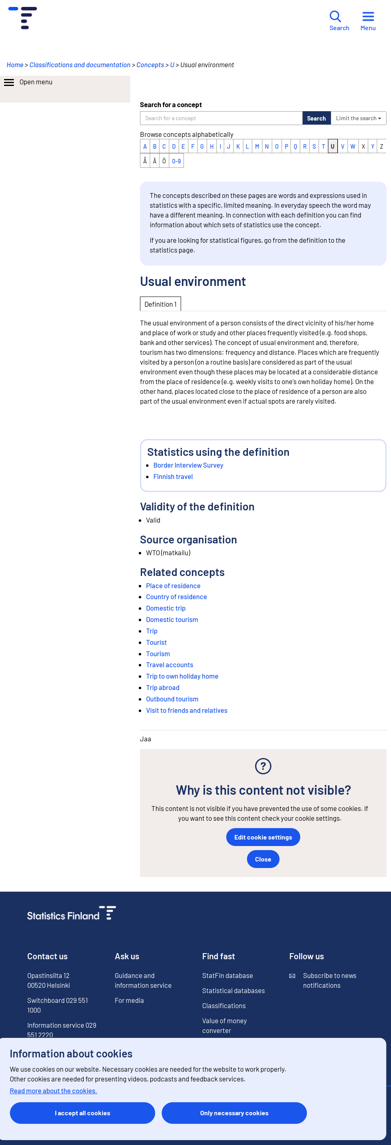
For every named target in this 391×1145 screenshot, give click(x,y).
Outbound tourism (172, 698)
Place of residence (173, 585)
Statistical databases (233, 990)
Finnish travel (173, 476)
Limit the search (358, 117)
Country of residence (176, 596)
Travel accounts (169, 664)
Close (263, 859)
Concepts (150, 64)
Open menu (27, 82)
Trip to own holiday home (182, 676)
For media (129, 1000)
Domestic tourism (172, 619)
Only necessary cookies (234, 1112)
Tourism (158, 653)
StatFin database (227, 975)
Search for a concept (171, 104)
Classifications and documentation (79, 64)
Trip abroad (162, 687)
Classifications (224, 1005)
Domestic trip (166, 608)
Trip (151, 630)
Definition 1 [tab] (160, 304)
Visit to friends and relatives (186, 710)
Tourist (156, 642)
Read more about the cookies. (53, 1090)
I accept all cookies (82, 1112)
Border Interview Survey (188, 465)
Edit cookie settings (263, 837)
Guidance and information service (143, 980)
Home (15, 64)
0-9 (176, 161)
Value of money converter (224, 1025)
